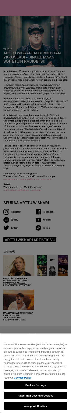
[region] (35, 373)
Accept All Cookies (35, 406)
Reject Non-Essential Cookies (35, 395)
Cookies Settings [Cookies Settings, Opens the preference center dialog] (35, 385)
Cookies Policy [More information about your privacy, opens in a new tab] (22, 377)
